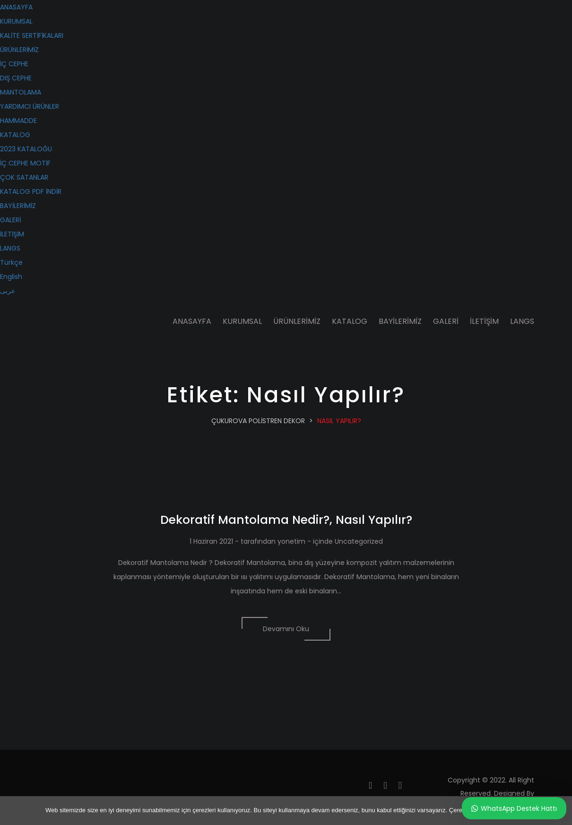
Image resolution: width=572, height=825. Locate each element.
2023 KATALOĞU (26, 149)
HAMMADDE (18, 120)
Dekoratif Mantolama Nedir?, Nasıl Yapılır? (286, 520)
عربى (7, 290)
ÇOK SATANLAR (24, 177)
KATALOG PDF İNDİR (30, 191)
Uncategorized (359, 541)
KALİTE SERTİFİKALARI (31, 35)
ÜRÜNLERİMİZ (19, 49)
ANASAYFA (16, 7)
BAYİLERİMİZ (18, 205)
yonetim (291, 541)
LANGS (10, 248)
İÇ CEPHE (14, 64)
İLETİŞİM (12, 234)
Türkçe (11, 262)
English (11, 276)
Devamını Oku (286, 629)
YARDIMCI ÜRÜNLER (29, 106)
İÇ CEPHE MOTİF (25, 163)
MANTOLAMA (20, 92)
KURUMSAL (16, 21)
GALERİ (10, 220)
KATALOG (15, 134)
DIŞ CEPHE (16, 78)
